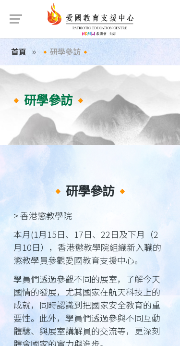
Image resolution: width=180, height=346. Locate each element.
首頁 (18, 51)
